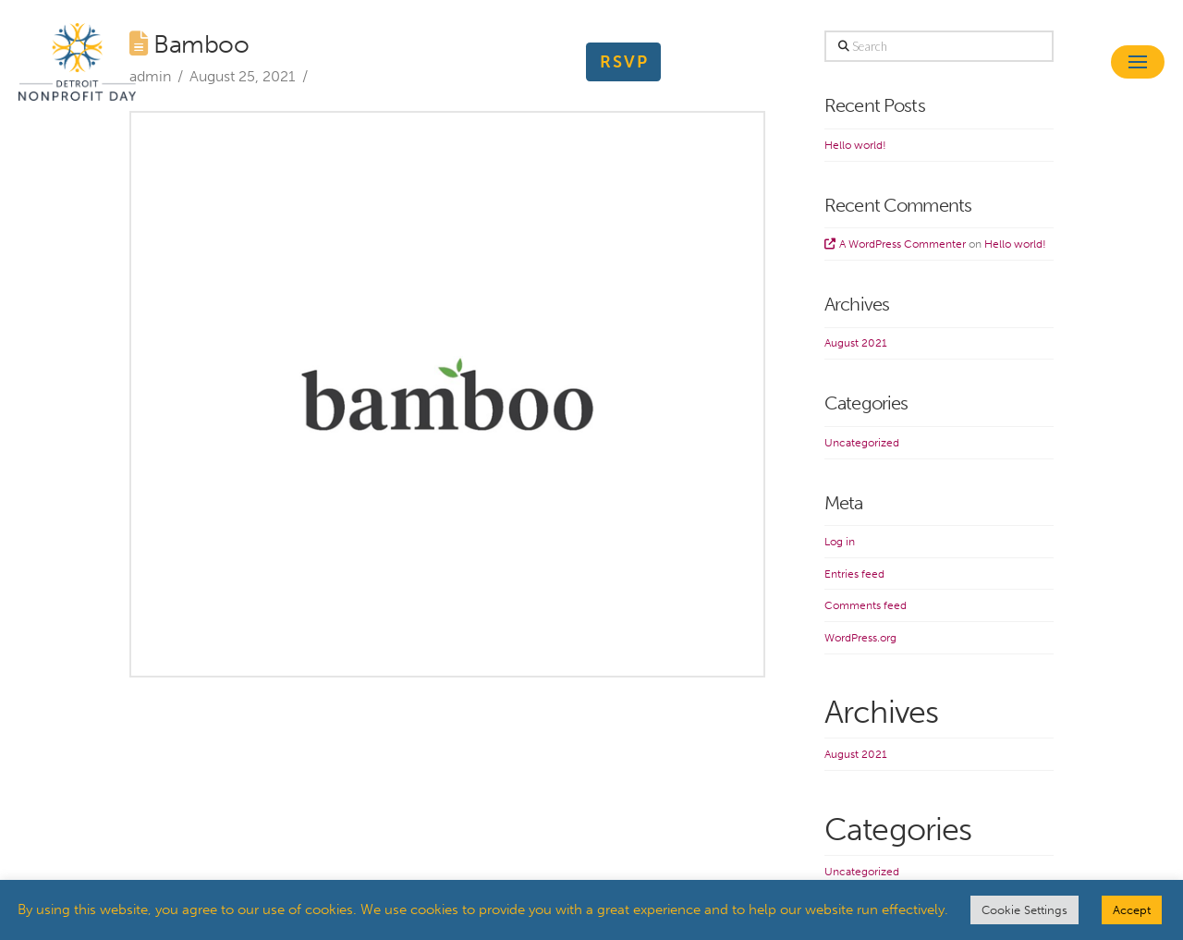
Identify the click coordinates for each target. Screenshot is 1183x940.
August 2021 (855, 342)
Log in (839, 541)
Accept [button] (1132, 910)
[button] (1138, 62)
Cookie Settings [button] (1024, 910)
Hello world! (855, 145)
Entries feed (854, 574)
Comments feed (865, 605)
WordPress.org (860, 637)
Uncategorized (861, 442)
